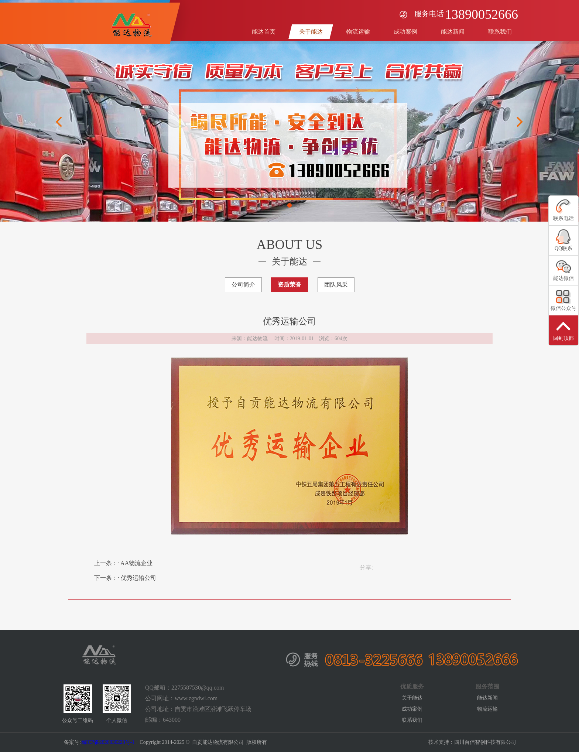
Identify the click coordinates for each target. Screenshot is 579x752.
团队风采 (336, 284)
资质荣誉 (289, 284)
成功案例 (412, 709)
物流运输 (487, 709)
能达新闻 (487, 698)
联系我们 (412, 720)
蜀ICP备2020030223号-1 (107, 742)
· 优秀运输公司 (137, 578)
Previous (59, 121)
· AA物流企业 (135, 563)
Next (520, 121)
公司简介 (243, 284)
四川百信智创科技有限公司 (485, 742)
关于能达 (412, 698)
